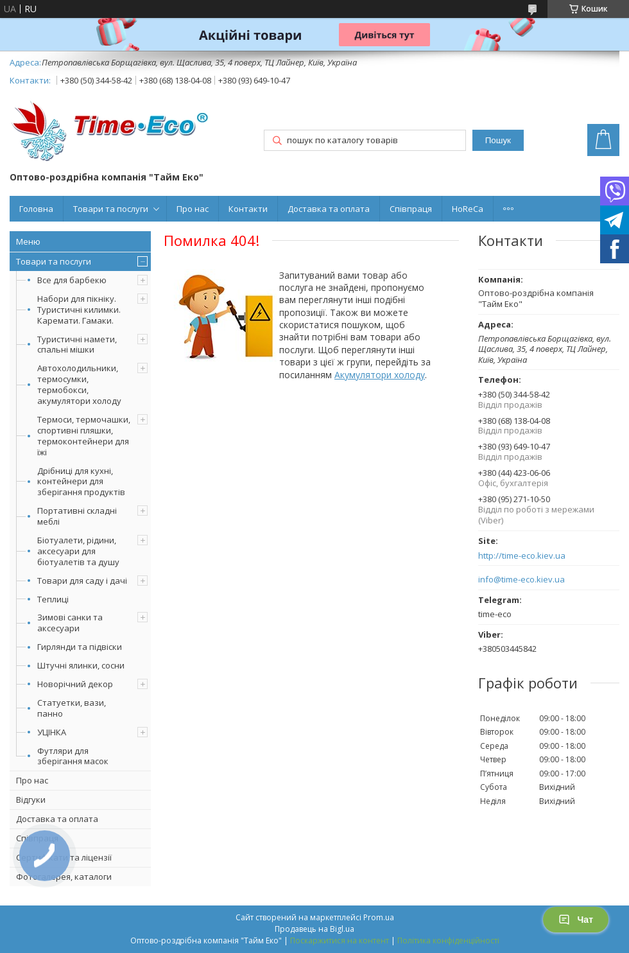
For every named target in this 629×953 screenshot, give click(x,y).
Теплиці (53, 599)
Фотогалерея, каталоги (64, 876)
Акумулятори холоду (379, 375)
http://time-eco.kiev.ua (521, 555)
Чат (575, 919)
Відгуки (31, 799)
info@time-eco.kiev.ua (521, 579)
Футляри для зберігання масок (72, 756)
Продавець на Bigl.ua (314, 928)
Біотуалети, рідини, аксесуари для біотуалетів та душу (78, 551)
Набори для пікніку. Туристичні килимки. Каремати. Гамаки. (79, 309)
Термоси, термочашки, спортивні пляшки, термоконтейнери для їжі (83, 436)
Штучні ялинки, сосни (81, 665)
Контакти (248, 208)
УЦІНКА (51, 732)
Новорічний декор (75, 684)
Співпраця (411, 208)
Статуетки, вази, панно (71, 708)
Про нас (193, 208)
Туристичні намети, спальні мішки (77, 344)
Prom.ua (378, 917)
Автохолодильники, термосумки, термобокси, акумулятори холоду (79, 384)
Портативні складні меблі (77, 516)
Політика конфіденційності (448, 940)
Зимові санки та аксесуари (70, 622)
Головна (36, 208)
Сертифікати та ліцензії (64, 857)
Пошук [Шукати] (498, 140)
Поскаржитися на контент (339, 940)
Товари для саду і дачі (82, 580)
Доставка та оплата (329, 208)
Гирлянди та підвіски (79, 646)
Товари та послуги (110, 208)
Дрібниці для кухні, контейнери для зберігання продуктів (81, 481)
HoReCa (467, 208)
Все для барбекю (72, 280)
